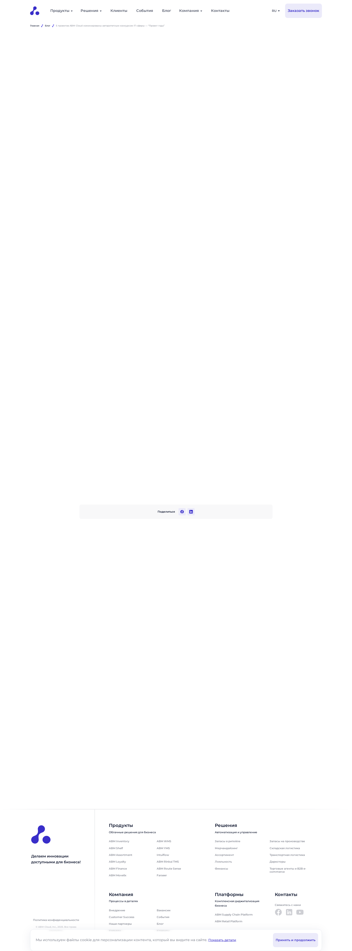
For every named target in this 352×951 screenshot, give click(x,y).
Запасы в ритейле (227, 841)
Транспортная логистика (287, 855)
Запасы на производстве (287, 841)
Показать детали (222, 940)
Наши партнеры (120, 924)
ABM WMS (164, 841)
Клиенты (118, 11)
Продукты (59, 11)
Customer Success (121, 917)
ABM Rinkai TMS (168, 862)
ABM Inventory (119, 841)
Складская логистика (285, 848)
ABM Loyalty (117, 862)
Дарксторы (278, 862)
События (144, 11)
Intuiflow (163, 855)
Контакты (220, 11)
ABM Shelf (116, 848)
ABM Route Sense (169, 868)
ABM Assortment (120, 855)
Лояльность (223, 862)
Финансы (221, 868)
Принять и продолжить (295, 940)
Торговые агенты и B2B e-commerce (288, 870)
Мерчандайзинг (226, 848)
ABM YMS (163, 848)
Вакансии (163, 910)
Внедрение (117, 910)
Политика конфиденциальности (56, 920)
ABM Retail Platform (228, 921)
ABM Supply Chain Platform (234, 914)
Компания (189, 11)
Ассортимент (224, 855)
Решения (89, 11)
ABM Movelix (117, 875)
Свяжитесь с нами (288, 905)
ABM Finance (118, 868)
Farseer (162, 875)
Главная (34, 25)
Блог (166, 11)
